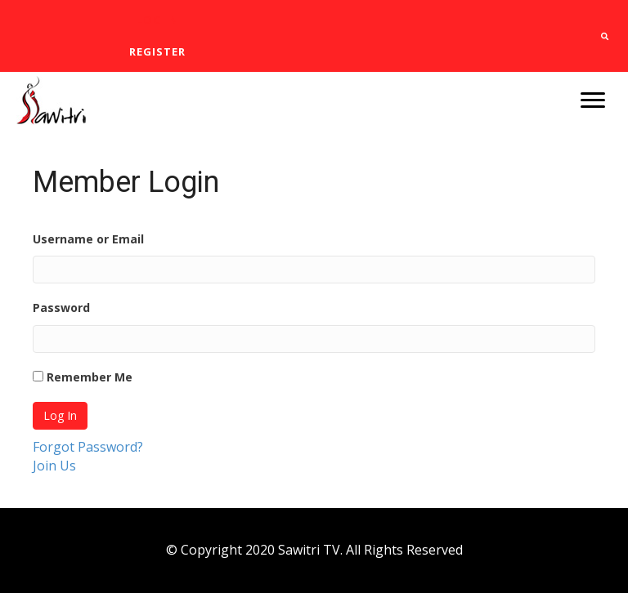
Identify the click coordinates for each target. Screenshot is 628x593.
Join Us (54, 466)
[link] (157, 20)
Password (61, 307)
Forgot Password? (88, 447)
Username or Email (88, 239)
